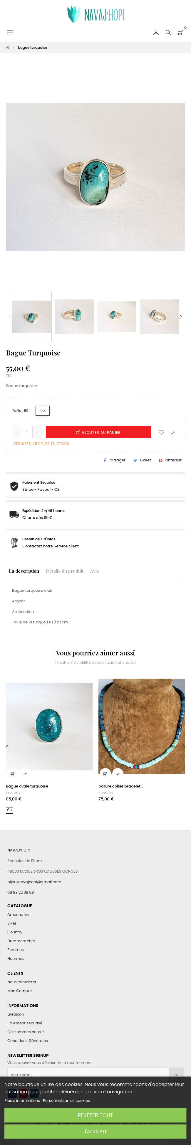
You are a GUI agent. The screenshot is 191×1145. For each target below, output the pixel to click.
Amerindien (18, 915)
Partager (116, 460)
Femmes (15, 950)
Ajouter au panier (98, 432)
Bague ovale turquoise (27, 786)
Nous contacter (21, 982)
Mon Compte (19, 991)
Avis (94, 571)
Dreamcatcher (21, 941)
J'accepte (95, 1131)
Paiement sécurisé (24, 1023)
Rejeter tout (95, 1115)
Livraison (15, 1014)
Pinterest (173, 460)
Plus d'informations (22, 1101)
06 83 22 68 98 (20, 893)
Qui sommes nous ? (25, 1032)
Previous (10, 317)
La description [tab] (24, 571)
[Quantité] (26, 432)
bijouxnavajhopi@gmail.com (34, 882)
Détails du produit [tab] (64, 571)
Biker (11, 923)
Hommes (15, 959)
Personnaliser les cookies (66, 1101)
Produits (13, 792)
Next (181, 317)
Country (14, 932)
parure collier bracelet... (120, 786)
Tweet (145, 460)
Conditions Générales (27, 1041)
